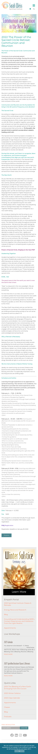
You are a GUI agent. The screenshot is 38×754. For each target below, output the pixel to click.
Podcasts (7, 717)
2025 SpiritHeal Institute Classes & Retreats (17, 604)
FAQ (3, 525)
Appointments (10, 628)
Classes (7, 707)
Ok (19, 751)
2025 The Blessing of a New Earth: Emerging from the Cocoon (17, 688)
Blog (6, 614)
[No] (36, 748)
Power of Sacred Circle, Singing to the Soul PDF (18, 250)
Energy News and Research (15, 610)
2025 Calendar (8, 642)
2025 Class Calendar (12, 698)
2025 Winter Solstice (12, 693)
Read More (8, 654)
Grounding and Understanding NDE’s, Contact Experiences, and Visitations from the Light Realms (19, 621)
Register (6, 535)
